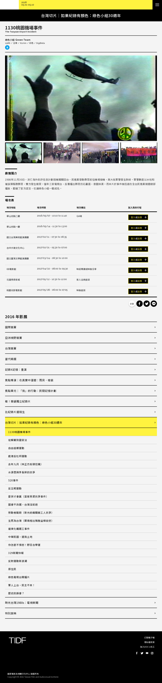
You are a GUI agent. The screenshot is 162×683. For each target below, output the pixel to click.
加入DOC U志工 (147, 646)
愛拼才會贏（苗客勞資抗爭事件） (28, 496)
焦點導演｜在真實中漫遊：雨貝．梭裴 (29, 380)
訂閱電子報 (149, 637)
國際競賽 (10, 327)
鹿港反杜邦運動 (17, 456)
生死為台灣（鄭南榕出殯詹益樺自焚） (31, 520)
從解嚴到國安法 (17, 440)
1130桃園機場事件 (19, 432)
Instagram (152, 653)
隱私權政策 (149, 642)
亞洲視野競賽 (13, 338)
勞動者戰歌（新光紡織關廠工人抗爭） (31, 512)
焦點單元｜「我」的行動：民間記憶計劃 (30, 391)
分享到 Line (154, 303)
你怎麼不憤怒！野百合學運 (24, 545)
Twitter (141, 653)
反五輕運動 (15, 488)
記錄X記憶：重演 (16, 369)
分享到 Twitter (146, 303)
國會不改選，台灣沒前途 (23, 504)
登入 (133, 217)
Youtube (147, 653)
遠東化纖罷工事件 (19, 529)
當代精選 (10, 359)
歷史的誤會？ (16, 593)
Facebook (136, 653)
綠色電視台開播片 (19, 577)
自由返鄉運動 (16, 448)
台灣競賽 (10, 348)
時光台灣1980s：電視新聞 (21, 603)
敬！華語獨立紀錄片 (18, 401)
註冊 (139, 217)
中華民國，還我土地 (20, 537)
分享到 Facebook (139, 303)
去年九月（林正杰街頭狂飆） (25, 464)
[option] (81, 98)
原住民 (12, 569)
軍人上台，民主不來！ (21, 585)
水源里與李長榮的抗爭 (21, 472)
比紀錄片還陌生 (15, 412)
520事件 (13, 480)
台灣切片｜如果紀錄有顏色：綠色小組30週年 (33, 422)
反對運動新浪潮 (17, 561)
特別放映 (10, 613)
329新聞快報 (16, 553)
